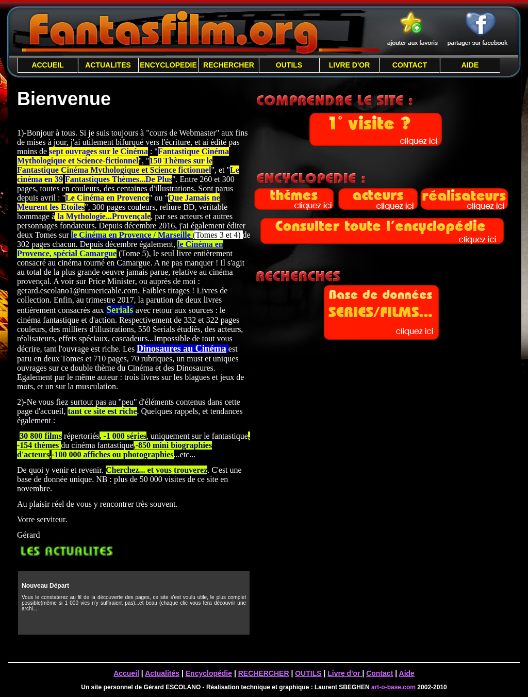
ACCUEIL (47, 65)
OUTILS (289, 65)
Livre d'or (344, 673)
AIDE (469, 65)
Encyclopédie (209, 673)
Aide (407, 673)
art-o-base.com (393, 687)
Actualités (162, 673)
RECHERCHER (228, 65)
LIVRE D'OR (349, 65)
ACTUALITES (108, 65)
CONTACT (409, 65)
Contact (379, 673)
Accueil (126, 673)
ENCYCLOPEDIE (168, 65)
